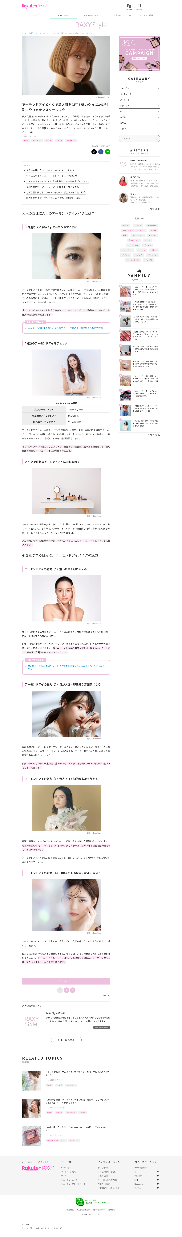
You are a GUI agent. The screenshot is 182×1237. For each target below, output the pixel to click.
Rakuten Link (140, 1184)
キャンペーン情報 (91, 15)
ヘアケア (124, 111)
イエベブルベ (71, 1085)
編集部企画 (152, 225)
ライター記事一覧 (101, 1027)
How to (26, 140)
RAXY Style (63, 15)
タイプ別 (48, 140)
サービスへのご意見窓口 (108, 1180)
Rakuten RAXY (34, 6)
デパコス (125, 255)
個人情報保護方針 (83, 1210)
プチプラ (82, 1113)
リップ (147, 240)
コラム (123, 123)
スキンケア (125, 88)
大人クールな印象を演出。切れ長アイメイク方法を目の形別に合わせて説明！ (66, 328)
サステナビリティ (60, 1228)
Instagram (139, 1176)
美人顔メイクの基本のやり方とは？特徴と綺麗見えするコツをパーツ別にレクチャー (66, 667)
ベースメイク (125, 94)
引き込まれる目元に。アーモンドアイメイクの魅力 (51, 175)
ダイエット (152, 255)
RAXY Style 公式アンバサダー (56, 1140)
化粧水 (154, 250)
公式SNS (117, 15)
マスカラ (59, 140)
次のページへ (66, 981)
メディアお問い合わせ (107, 1172)
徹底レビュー (134, 240)
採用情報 (111, 1210)
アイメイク (33, 137)
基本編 (153, 230)
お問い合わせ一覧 (42, 1228)
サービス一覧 (27, 1228)
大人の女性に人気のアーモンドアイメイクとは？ (50, 170)
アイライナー (71, 140)
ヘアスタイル (133, 245)
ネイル (123, 117)
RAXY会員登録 (141, 1168)
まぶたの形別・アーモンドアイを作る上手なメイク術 (52, 187)
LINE (137, 1180)
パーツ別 (142, 250)
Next (106, 995)
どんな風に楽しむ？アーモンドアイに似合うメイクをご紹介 (56, 192)
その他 (123, 128)
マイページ (65, 1176)
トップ (36, 15)
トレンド (59, 1085)
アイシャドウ (37, 140)
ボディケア (125, 105)
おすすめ (59, 1113)
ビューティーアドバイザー (72, 1184)
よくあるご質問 (146, 15)
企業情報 (70, 1210)
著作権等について (99, 1210)
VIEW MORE (154, 209)
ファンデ (138, 255)
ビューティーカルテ (69, 1180)
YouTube (138, 1188)
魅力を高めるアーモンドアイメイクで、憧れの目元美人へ (54, 198)
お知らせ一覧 (103, 1168)
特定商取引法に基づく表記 (108, 1188)
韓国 (124, 235)
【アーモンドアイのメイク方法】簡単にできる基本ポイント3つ (57, 181)
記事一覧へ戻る (66, 1040)
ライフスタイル (133, 260)
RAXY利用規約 (104, 1184)
